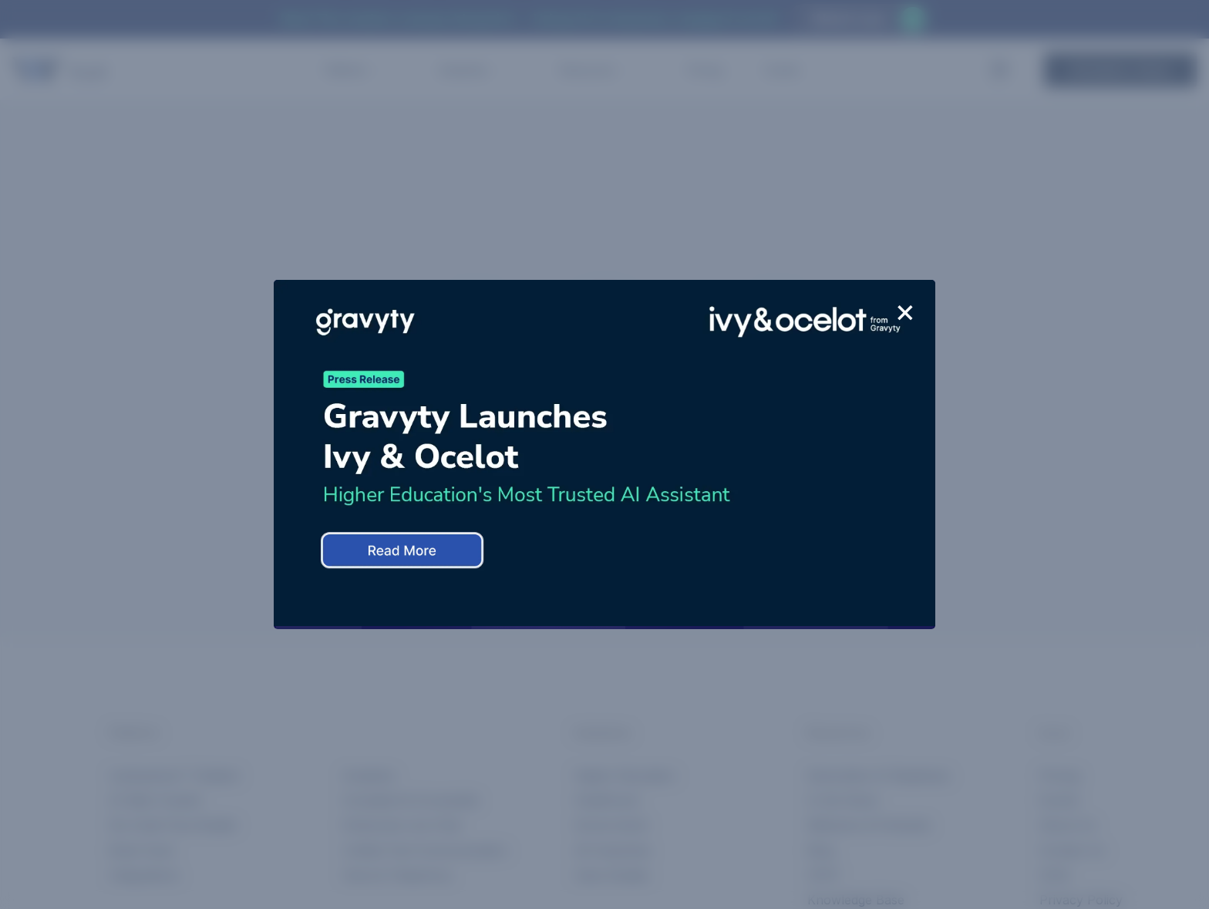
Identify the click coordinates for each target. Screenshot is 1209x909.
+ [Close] (905, 312)
